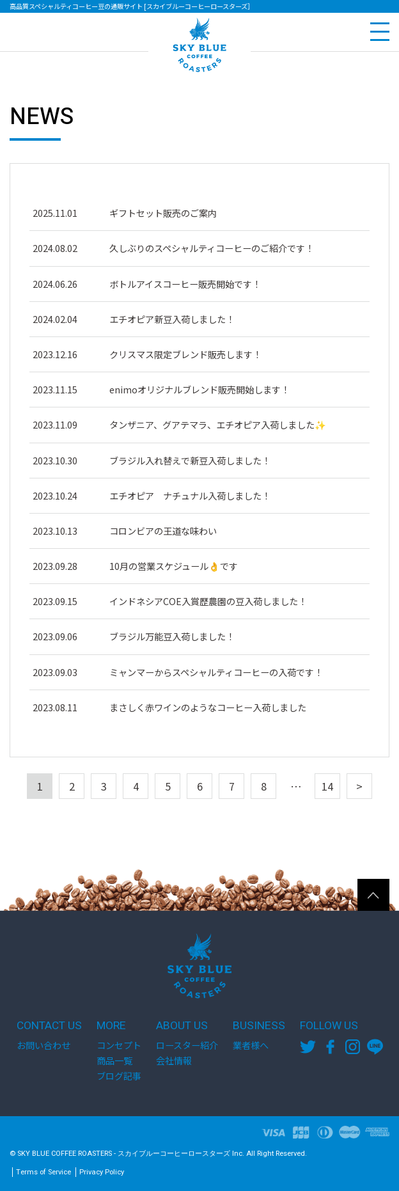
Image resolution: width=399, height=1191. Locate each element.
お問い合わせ (43, 1045)
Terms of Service (43, 1172)
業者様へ (251, 1045)
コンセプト (119, 1045)
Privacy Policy (101, 1172)
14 (327, 786)
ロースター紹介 (187, 1045)
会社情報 (174, 1060)
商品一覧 (114, 1060)
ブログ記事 (119, 1075)
